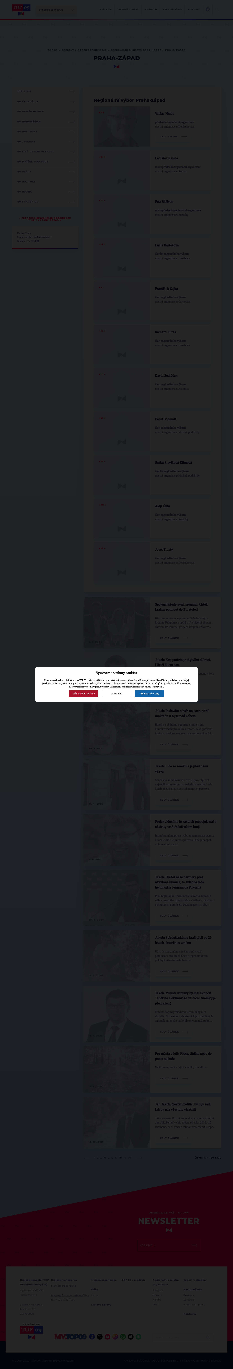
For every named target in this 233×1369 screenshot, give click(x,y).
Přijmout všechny (149, 693)
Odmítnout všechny (84, 693)
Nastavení (116, 693)
